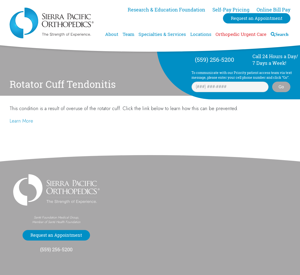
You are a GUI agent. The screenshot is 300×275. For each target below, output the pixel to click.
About (111, 34)
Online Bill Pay (273, 9)
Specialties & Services (162, 34)
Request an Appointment (256, 18)
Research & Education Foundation (166, 9)
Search (281, 34)
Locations (200, 34)
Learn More (21, 121)
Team (128, 34)
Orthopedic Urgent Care (241, 34)
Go (281, 87)
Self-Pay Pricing (230, 9)
